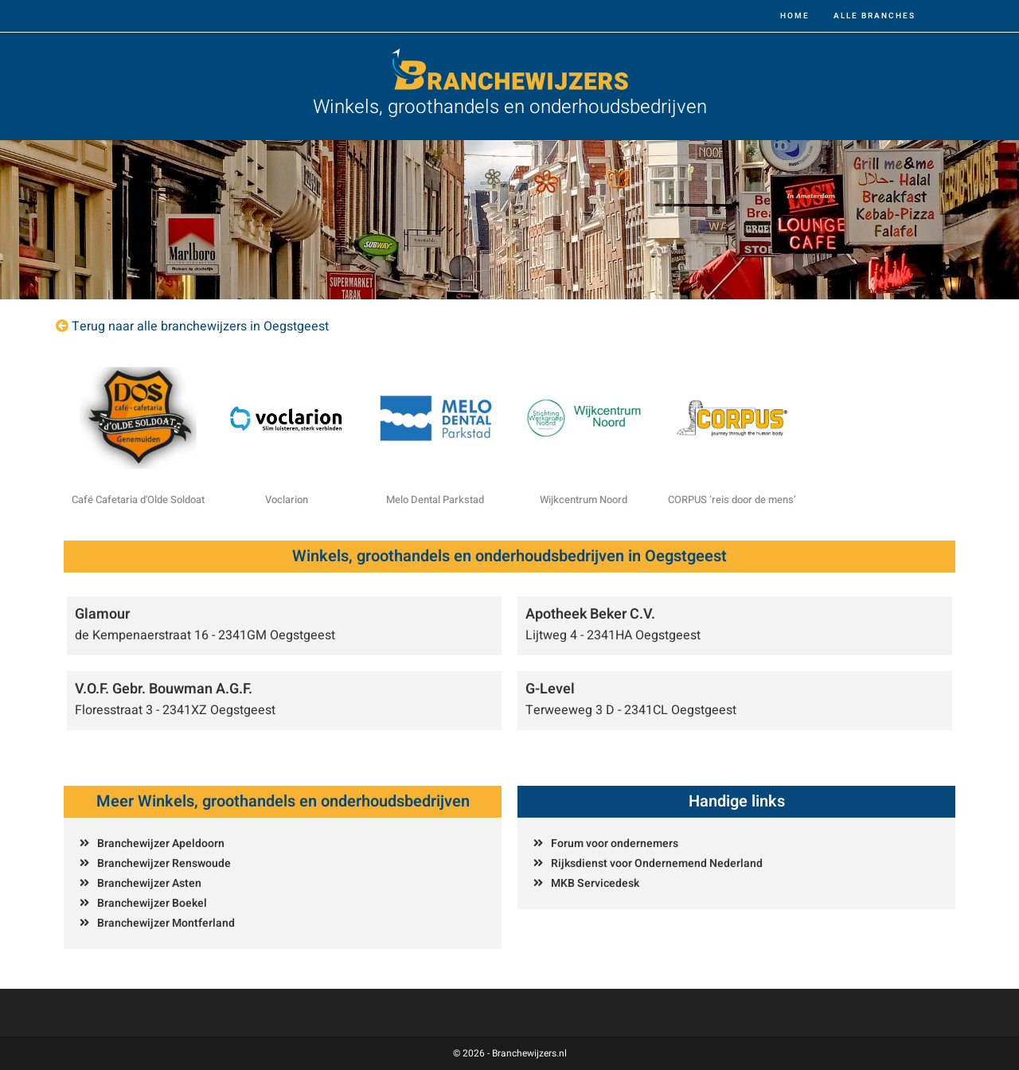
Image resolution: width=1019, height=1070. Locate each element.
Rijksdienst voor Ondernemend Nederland (657, 863)
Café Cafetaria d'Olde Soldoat (138, 499)
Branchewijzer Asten (149, 883)
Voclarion (286, 499)
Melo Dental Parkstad (435, 499)
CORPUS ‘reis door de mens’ (732, 499)
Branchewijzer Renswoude (164, 863)
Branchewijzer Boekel (152, 903)
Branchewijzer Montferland (166, 923)
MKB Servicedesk (595, 883)
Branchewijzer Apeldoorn (160, 843)
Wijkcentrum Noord (583, 499)
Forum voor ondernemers (614, 843)
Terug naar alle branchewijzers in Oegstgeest (200, 326)
